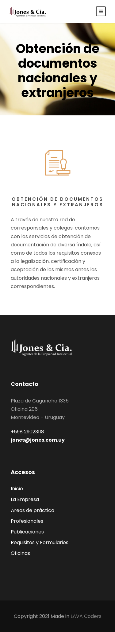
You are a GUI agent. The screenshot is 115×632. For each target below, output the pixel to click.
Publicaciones (27, 531)
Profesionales (27, 521)
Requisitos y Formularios (39, 542)
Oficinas (20, 553)
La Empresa (25, 499)
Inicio (17, 488)
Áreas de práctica (32, 510)
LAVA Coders (86, 616)
